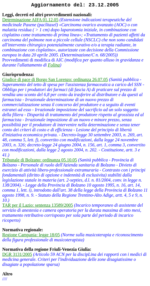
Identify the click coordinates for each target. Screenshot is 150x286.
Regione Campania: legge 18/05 (31, 234)
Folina (54, 65)
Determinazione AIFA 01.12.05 (30, 19)
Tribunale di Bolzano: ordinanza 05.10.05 (39, 160)
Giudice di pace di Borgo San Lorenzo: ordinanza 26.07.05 (55, 79)
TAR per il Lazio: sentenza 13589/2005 (37, 205)
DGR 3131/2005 (17, 254)
